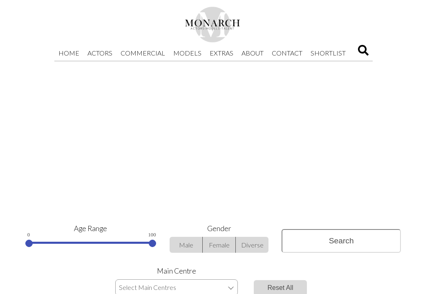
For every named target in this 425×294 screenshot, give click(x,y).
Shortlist (328, 53)
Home (68, 53)
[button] (231, 288)
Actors (99, 53)
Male (186, 245)
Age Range (90, 228)
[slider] (29, 243)
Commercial (143, 53)
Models (187, 53)
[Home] (212, 24)
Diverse (252, 245)
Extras (221, 53)
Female (219, 245)
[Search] (363, 53)
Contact (287, 53)
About (253, 53)
